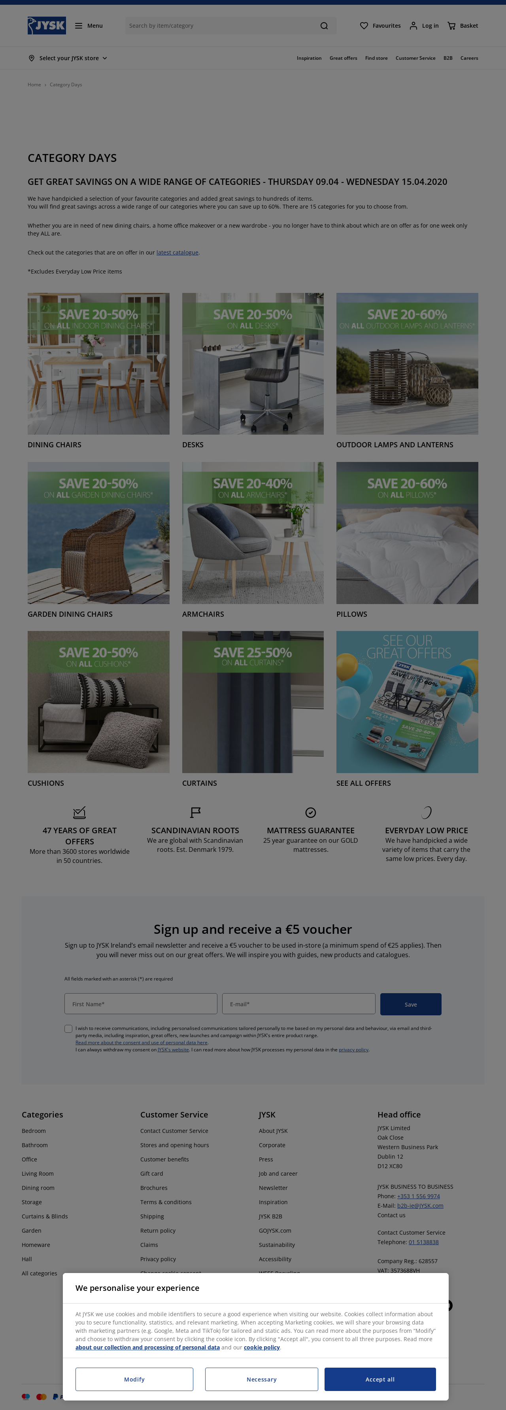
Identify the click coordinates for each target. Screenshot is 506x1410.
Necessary (262, 1379)
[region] (256, 1336)
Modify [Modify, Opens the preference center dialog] (134, 1379)
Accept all (380, 1379)
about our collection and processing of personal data (148, 1347)
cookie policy (262, 1347)
